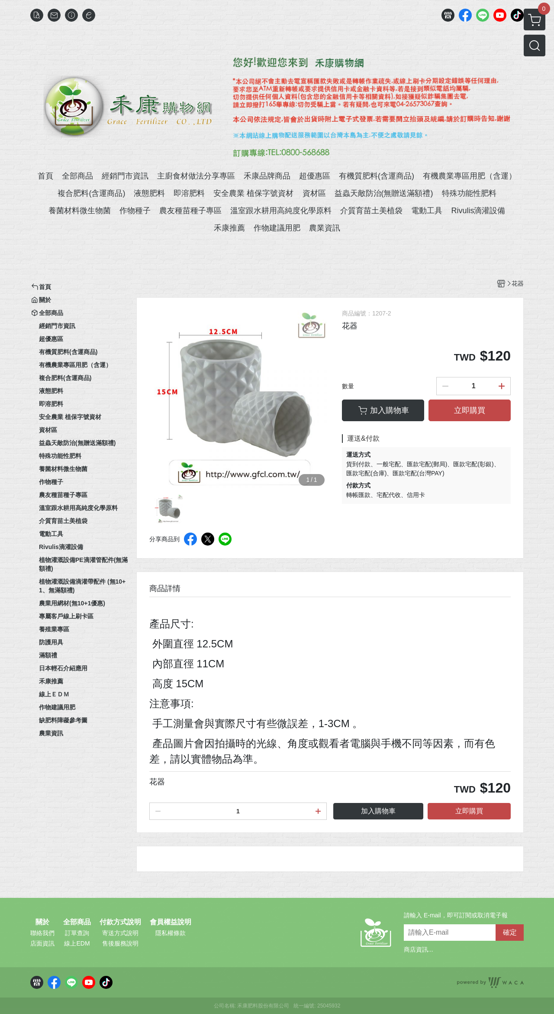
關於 (42, 922)
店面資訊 (42, 943)
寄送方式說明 (120, 933)
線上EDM (77, 943)
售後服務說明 (120, 943)
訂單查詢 (77, 933)
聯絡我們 (42, 933)
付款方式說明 (120, 922)
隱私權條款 (170, 933)
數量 (348, 386)
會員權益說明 (170, 922)
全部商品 (77, 922)
